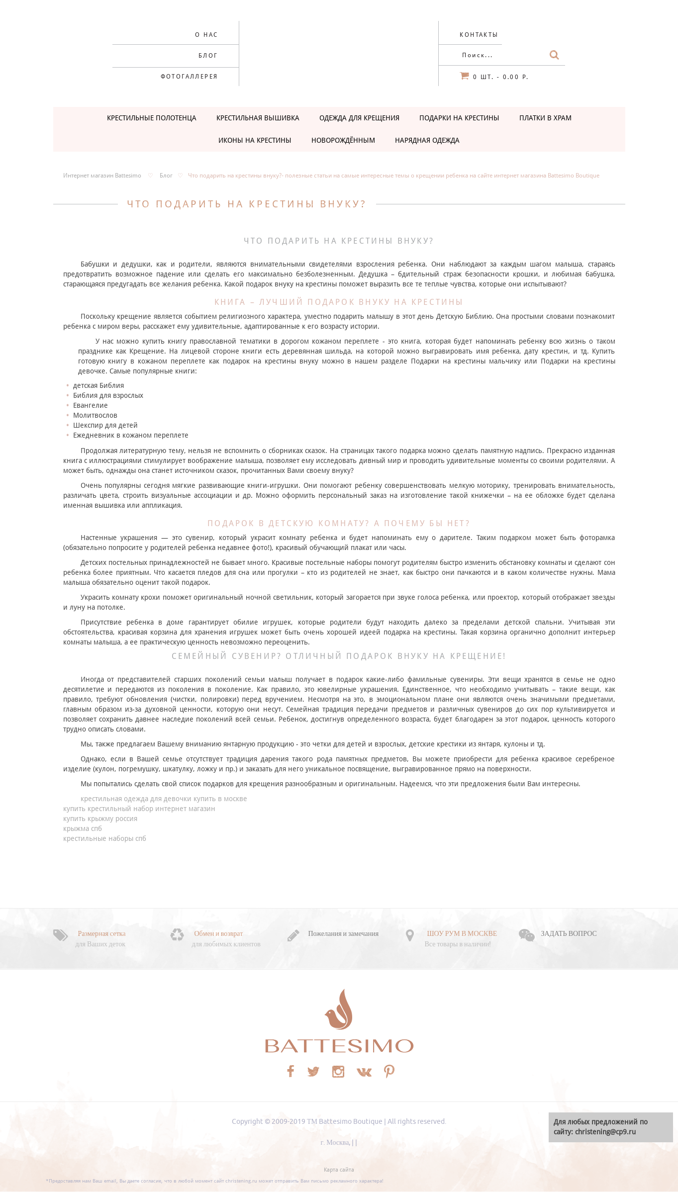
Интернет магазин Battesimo (102, 175)
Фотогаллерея (189, 76)
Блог (208, 55)
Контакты (479, 34)
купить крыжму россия (100, 819)
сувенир (254, 656)
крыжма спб (82, 828)
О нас (206, 34)
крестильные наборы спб (104, 838)
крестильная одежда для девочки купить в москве (164, 799)
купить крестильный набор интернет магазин (139, 809)
